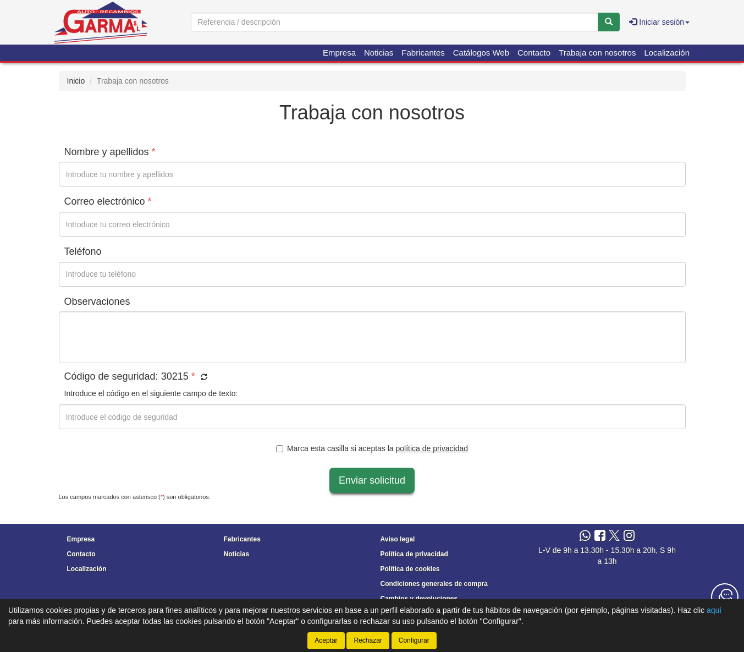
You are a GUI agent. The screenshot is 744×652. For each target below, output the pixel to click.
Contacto (533, 52)
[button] (202, 377)
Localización (667, 52)
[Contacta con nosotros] (725, 597)
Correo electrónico (108, 201)
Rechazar (368, 640)
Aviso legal (398, 539)
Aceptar (326, 640)
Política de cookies (410, 569)
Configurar (414, 640)
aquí (714, 610)
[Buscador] (394, 22)
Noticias (378, 52)
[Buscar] (609, 22)
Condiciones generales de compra (434, 584)
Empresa (339, 52)
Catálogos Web (481, 52)
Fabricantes (422, 52)
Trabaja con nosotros (597, 52)
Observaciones (97, 301)
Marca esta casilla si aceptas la (372, 448)
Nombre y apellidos (110, 151)
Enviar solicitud (372, 480)
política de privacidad (432, 448)
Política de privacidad (414, 554)
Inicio (76, 80)
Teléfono (83, 251)
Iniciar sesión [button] (659, 22)
